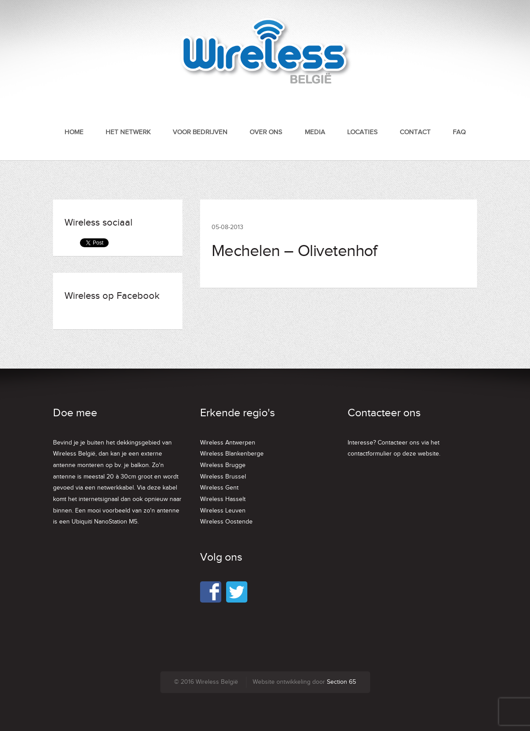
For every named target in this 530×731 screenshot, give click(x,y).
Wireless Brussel (223, 476)
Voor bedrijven (200, 132)
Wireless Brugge (223, 465)
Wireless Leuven (223, 510)
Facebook (210, 592)
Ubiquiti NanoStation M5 (104, 521)
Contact (415, 132)
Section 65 (341, 682)
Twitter (236, 592)
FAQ (459, 132)
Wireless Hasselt (223, 499)
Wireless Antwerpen (227, 442)
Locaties (362, 132)
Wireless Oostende (226, 521)
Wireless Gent (219, 487)
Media (315, 132)
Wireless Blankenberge (232, 453)
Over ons (266, 132)
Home (73, 132)
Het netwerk (128, 132)
